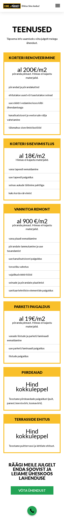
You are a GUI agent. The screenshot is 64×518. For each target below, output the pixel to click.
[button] (57, 5)
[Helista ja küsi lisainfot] (32, 510)
